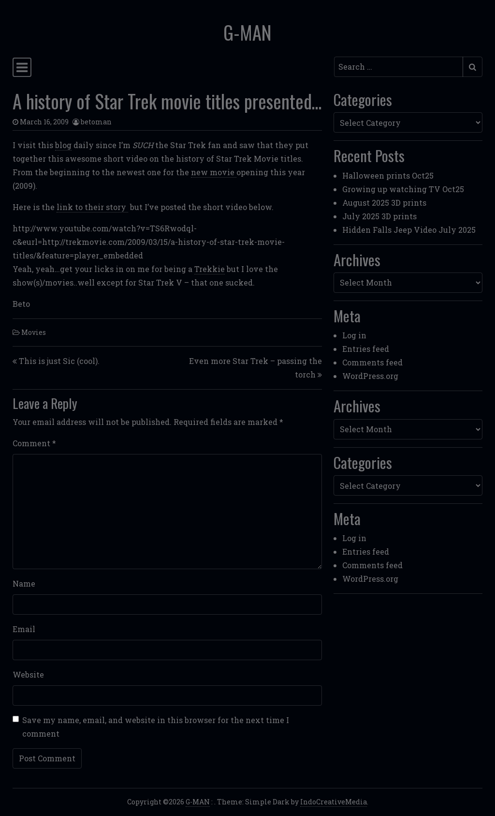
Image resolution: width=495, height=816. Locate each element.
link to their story (92, 207)
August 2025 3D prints (384, 202)
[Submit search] (472, 67)
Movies (33, 332)
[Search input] (398, 67)
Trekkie (209, 269)
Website (28, 674)
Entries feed (365, 349)
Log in (354, 335)
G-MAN (247, 32)
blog (63, 145)
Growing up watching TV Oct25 (403, 189)
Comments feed (372, 362)
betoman (96, 121)
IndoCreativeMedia (333, 801)
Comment (34, 443)
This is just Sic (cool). (59, 361)
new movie (213, 172)
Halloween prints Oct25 (388, 175)
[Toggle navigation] (22, 67)
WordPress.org (370, 376)
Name (24, 583)
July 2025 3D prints (379, 216)
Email (24, 629)
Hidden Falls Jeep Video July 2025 (409, 230)
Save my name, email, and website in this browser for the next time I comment (155, 727)
